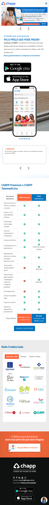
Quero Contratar (24, 328)
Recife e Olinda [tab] (34, 356)
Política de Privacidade (28, 483)
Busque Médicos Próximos (27, 447)
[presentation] (20, 28)
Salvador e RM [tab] (11, 356)
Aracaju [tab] (23, 356)
